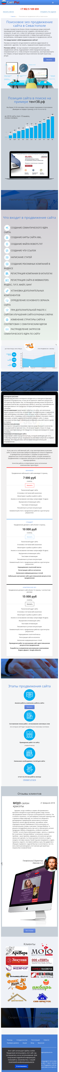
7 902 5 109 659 (51, 1063)
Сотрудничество (21, 1040)
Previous (1, 863)
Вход (32, 1043)
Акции (25, 1043)
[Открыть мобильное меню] (53, 2)
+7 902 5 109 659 (29, 9)
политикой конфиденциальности (21, 1062)
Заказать (49, 60)
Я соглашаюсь (21, 1066)
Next (57, 863)
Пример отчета (29, 780)
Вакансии (41, 1043)
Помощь (10, 1040)
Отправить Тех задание (48, 12)
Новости (46, 1040)
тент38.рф (37, 101)
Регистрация (35, 1040)
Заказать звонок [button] (8, 12)
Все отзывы (29, 931)
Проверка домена (13, 1043)
